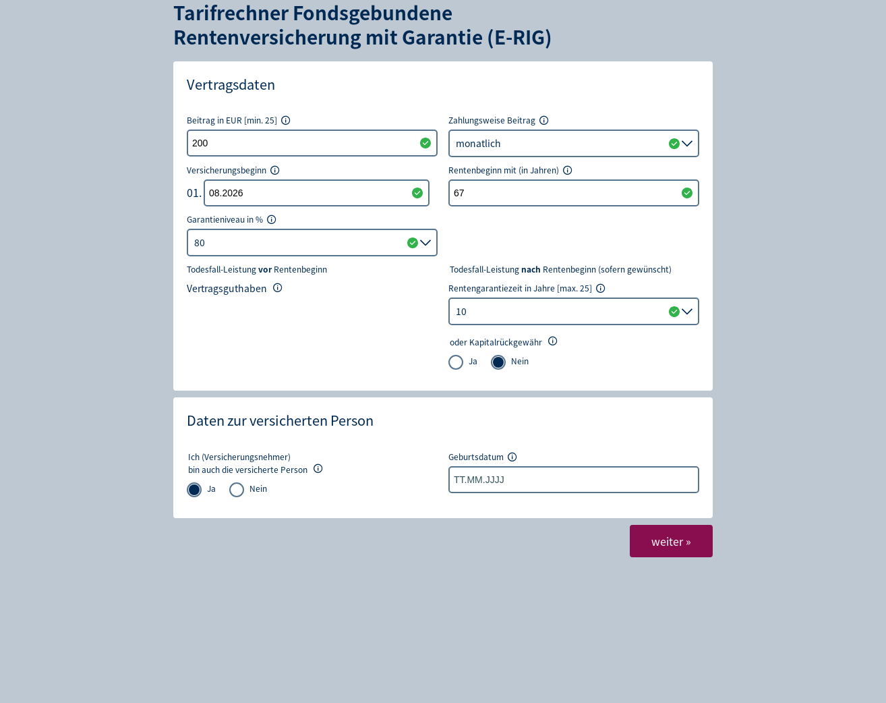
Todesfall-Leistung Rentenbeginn (257, 269)
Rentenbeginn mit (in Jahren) (510, 169)
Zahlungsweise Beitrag (499, 119)
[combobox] (573, 311)
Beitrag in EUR (239, 120)
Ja (473, 360)
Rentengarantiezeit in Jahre (527, 288)
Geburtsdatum (483, 456)
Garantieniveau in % (232, 219)
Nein (520, 360)
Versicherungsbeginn (233, 169)
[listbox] (573, 143)
